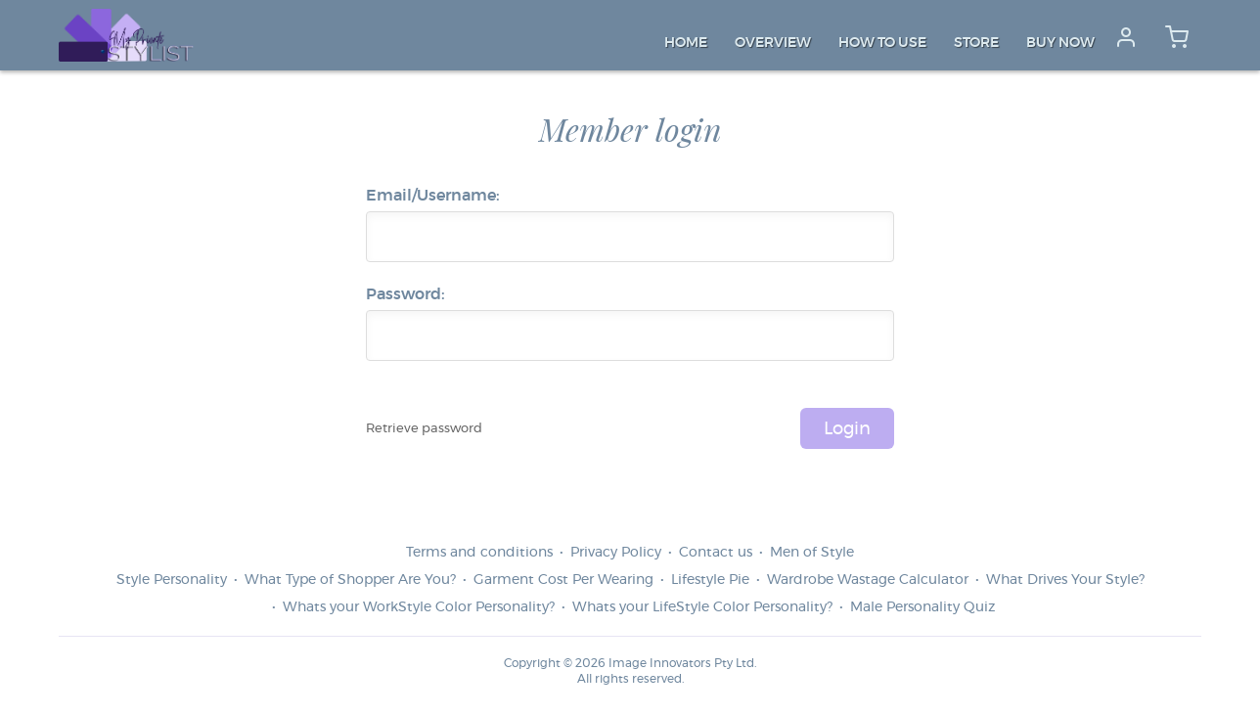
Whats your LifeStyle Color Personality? (702, 607)
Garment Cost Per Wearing (563, 580)
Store (976, 43)
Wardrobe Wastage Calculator (867, 580)
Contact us (715, 552)
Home (685, 43)
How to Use (882, 43)
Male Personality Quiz (922, 607)
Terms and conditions (479, 552)
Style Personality (171, 580)
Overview (773, 43)
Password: (405, 294)
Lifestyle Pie (710, 580)
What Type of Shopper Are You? (350, 580)
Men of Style (812, 552)
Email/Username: (433, 195)
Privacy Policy (615, 552)
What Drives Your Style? (1065, 580)
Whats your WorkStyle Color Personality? (419, 607)
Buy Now (1060, 43)
